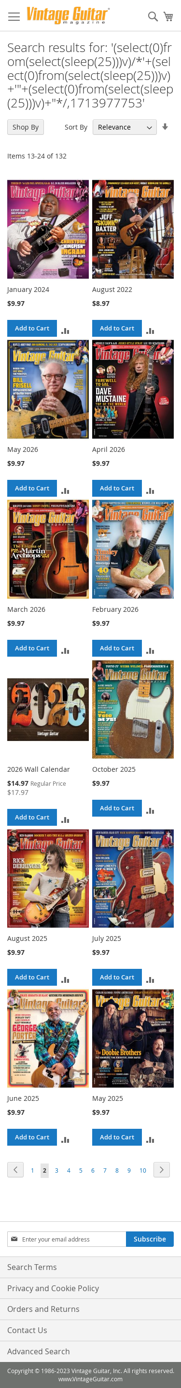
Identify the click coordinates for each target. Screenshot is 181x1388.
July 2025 (106, 938)
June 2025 (23, 1098)
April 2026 (108, 449)
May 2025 (107, 1098)
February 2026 (115, 609)
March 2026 (26, 609)
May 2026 (22, 449)
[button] (65, 329)
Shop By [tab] (26, 127)
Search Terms (32, 1267)
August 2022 (112, 289)
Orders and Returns (43, 1309)
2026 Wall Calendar (38, 769)
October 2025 (114, 769)
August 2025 (27, 938)
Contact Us (27, 1330)
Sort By (76, 127)
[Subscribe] (150, 1239)
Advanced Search (38, 1351)
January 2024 (28, 289)
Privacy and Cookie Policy (53, 1288)
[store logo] (68, 16)
